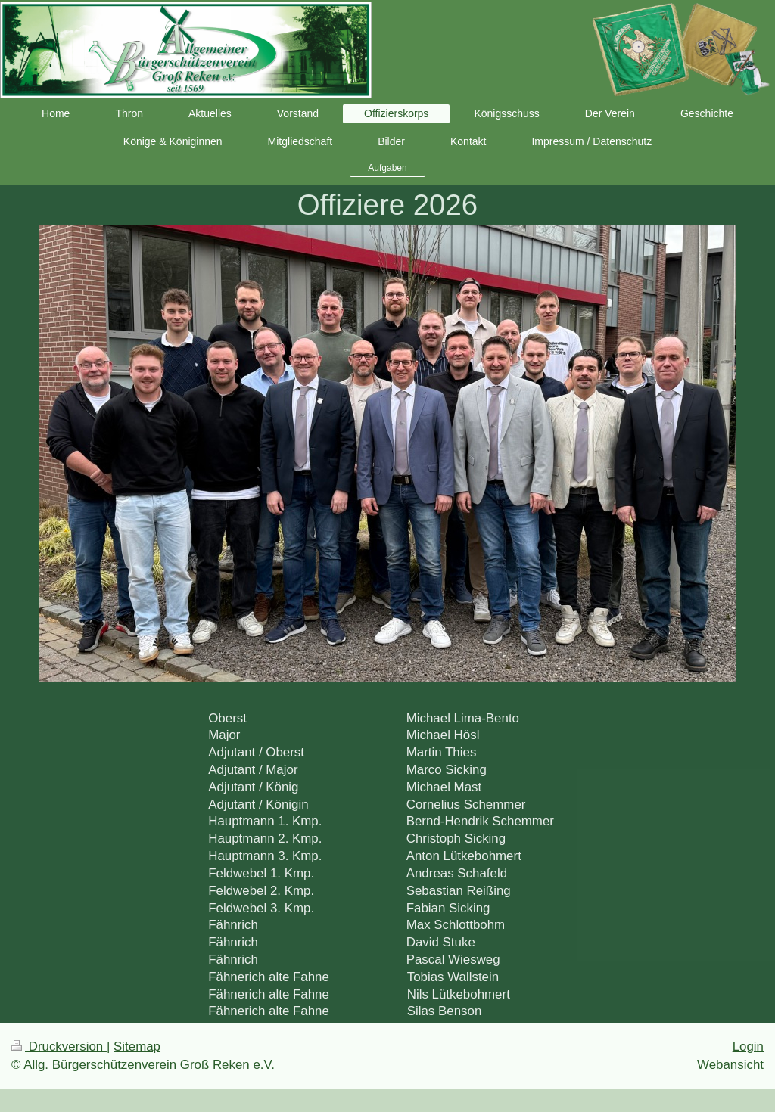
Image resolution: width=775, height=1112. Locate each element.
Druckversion (59, 1046)
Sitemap (137, 1046)
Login (748, 1046)
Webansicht (730, 1065)
